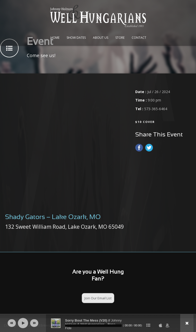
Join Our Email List (98, 298)
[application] (98, 323)
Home (55, 37)
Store (120, 37)
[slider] (93, 325)
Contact (139, 37)
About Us (100, 37)
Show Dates (76, 37)
